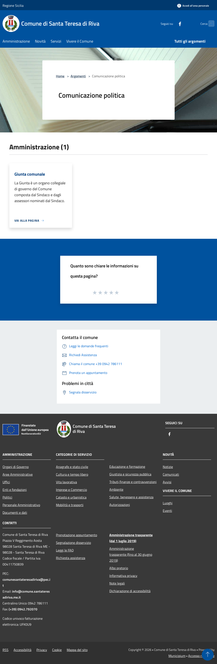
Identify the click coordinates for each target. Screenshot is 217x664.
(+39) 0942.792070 (23, 609)
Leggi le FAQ (65, 550)
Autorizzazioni (119, 504)
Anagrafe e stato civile (72, 466)
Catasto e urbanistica (71, 497)
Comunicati (171, 474)
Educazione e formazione (127, 466)
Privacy (41, 649)
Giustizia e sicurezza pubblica (130, 474)
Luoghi (167, 503)
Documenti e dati (15, 512)
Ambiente (116, 489)
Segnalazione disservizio (73, 542)
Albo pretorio (118, 568)
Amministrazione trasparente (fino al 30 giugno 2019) (130, 554)
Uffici (6, 482)
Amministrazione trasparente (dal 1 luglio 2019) (131, 537)
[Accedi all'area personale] (193, 6)
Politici (7, 497)
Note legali (117, 583)
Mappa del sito (77, 649)
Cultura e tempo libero (72, 474)
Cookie (57, 649)
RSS (5, 649)
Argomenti (78, 76)
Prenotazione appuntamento (76, 535)
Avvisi (167, 482)
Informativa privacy (123, 575)
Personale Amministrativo (21, 504)
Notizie (168, 466)
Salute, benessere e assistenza (131, 497)
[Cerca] (209, 23)
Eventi (167, 510)
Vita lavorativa (66, 482)
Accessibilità (22, 649)
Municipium (176, 655)
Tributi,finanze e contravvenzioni (133, 481)
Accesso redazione (201, 655)
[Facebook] (171, 23)
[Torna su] (208, 655)
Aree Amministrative (18, 474)
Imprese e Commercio (71, 489)
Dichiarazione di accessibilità (129, 590)
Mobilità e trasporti (69, 504)
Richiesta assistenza (70, 557)
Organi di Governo (16, 466)
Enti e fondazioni (15, 489)
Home (60, 76)
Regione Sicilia (13, 5)
